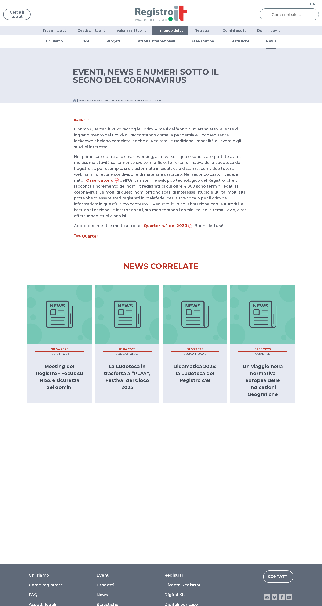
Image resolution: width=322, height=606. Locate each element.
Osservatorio (102, 180)
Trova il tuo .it (54, 31)
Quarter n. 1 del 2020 (168, 225)
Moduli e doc (42, 505)
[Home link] (74, 100)
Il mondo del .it (170, 31)
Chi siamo (54, 41)
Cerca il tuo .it (17, 14)
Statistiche (240, 41)
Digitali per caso (181, 485)
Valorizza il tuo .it (131, 31)
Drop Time (108, 505)
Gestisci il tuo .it (91, 31)
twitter (274, 478)
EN (313, 4)
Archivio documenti (117, 515)
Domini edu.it (234, 31)
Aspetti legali (42, 485)
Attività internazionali (156, 41)
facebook (282, 478)
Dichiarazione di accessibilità (193, 515)
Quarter (90, 236)
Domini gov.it (268, 31)
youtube (289, 478)
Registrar (203, 31)
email (267, 478)
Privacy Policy (178, 505)
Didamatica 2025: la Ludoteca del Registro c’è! (194, 373)
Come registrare (46, 466)
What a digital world (185, 495)
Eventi (84, 41)
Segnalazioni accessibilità (190, 524)
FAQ (33, 476)
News (271, 41)
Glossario (38, 495)
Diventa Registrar (182, 466)
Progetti (114, 41)
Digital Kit (174, 476)
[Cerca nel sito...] (292, 14)
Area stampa (202, 41)
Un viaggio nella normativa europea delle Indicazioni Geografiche (263, 380)
